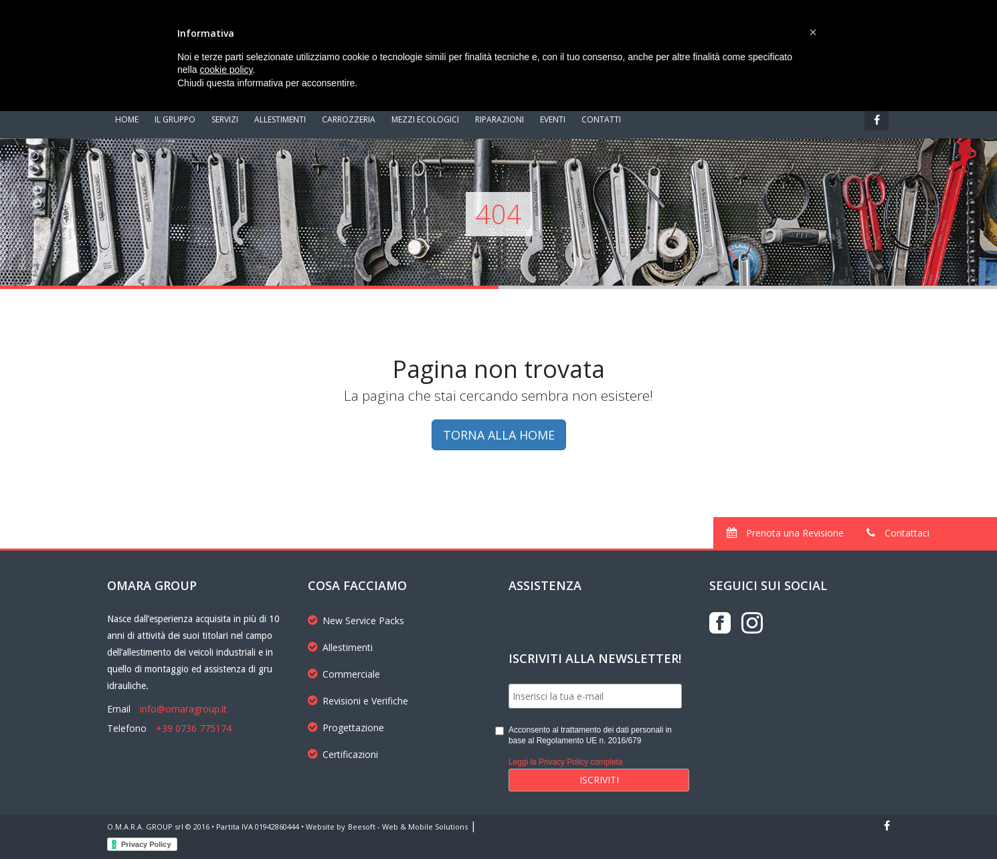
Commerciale (344, 674)
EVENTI (552, 119)
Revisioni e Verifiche (358, 700)
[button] (813, 32)
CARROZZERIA (348, 119)
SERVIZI (224, 119)
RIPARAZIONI (499, 119)
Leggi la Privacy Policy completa (566, 762)
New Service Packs (356, 620)
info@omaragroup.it (183, 708)
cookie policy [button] (225, 69)
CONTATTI (601, 119)
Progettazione (346, 727)
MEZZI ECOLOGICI (425, 119)
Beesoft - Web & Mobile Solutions (408, 827)
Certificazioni (343, 754)
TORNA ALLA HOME (499, 435)
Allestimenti (340, 647)
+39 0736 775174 (194, 728)
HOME (127, 119)
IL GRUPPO (175, 119)
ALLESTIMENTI (280, 119)
